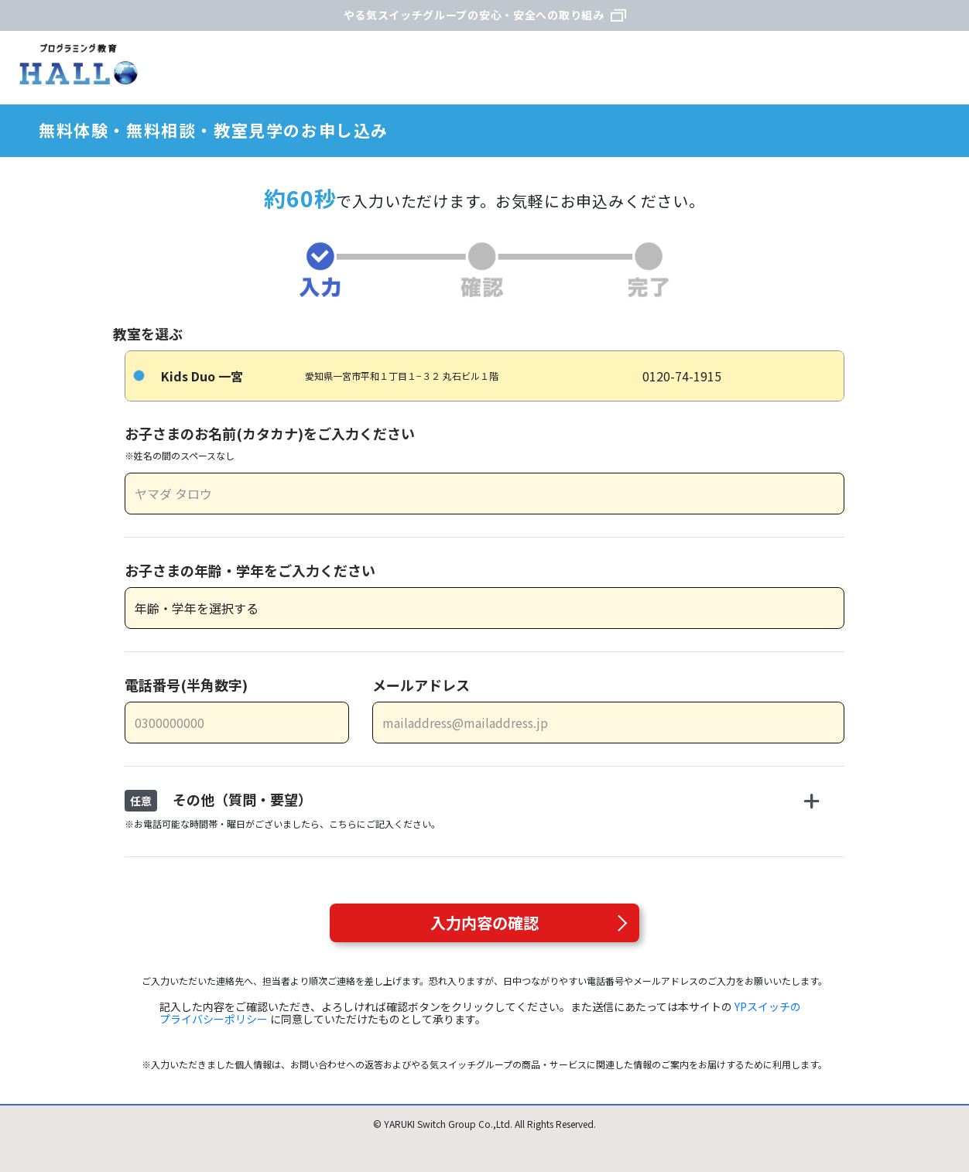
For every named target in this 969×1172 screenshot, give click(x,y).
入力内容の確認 (484, 922)
